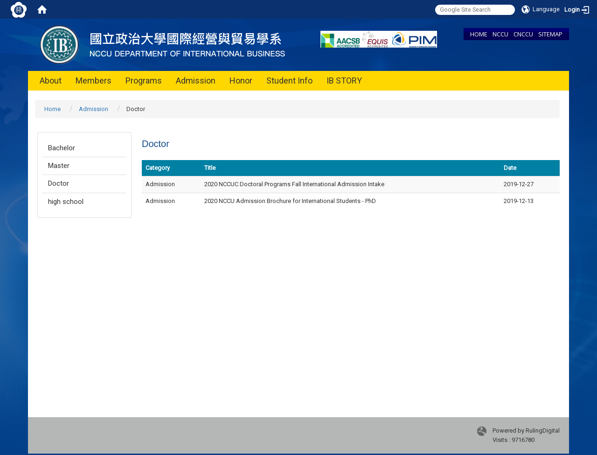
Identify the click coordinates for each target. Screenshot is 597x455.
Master (58, 165)
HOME (478, 34)
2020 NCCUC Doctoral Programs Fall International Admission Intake (294, 184)
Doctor (58, 183)
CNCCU (523, 34)
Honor (240, 80)
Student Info (289, 80)
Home (52, 108)
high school (65, 201)
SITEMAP (550, 34)
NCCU (500, 34)
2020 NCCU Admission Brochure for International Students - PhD (290, 200)
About (51, 80)
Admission (195, 80)
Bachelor (61, 148)
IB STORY (344, 80)
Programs (143, 80)
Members (93, 80)
